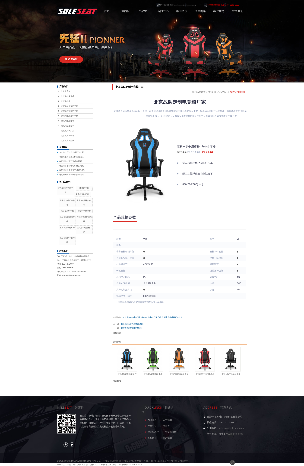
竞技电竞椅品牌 (84, 211)
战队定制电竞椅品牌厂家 (146, 317)
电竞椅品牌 (153, 431)
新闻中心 (163, 11)
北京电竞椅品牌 (67, 140)
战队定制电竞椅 (237, 92)
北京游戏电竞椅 (67, 96)
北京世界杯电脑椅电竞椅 (131, 328)
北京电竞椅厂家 (67, 131)
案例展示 (181, 11)
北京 (96, 464)
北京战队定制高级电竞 (152, 374)
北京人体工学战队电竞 (230, 374)
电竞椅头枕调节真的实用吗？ (71, 161)
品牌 (109, 464)
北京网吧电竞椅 (67, 121)
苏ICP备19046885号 (158, 461)
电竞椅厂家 (115, 461)
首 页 (210, 92)
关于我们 (167, 419)
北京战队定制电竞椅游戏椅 (132, 324)
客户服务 (219, 11)
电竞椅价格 (170, 431)
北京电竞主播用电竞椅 (204, 374)
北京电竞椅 (65, 91)
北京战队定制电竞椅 (69, 106)
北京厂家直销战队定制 (178, 374)
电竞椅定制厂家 (82, 194)
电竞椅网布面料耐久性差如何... (72, 175)
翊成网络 (184, 461)
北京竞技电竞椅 (67, 126)
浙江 (88, 464)
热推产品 (61, 464)
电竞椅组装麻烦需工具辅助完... (72, 170)
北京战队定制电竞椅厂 (126, 374)
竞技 (92, 464)
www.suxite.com (234, 433)
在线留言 (152, 437)
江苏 (79, 464)
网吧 (105, 464)
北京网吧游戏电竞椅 (69, 116)
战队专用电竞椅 (67, 211)
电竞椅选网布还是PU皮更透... (71, 157)
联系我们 (237, 11)
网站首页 (152, 419)
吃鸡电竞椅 (84, 188)
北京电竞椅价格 (67, 136)
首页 (107, 11)
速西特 (125, 11)
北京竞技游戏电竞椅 (69, 111)
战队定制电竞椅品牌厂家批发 (170, 317)
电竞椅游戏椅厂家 (67, 227)
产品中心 (144, 11)
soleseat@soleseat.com (231, 428)
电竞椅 (166, 425)
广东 (101, 464)
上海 (83, 464)
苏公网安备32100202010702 (131, 464)
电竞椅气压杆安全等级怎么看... (72, 152)
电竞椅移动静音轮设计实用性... (72, 166)
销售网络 (200, 11)
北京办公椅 (65, 101)
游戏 (114, 464)
